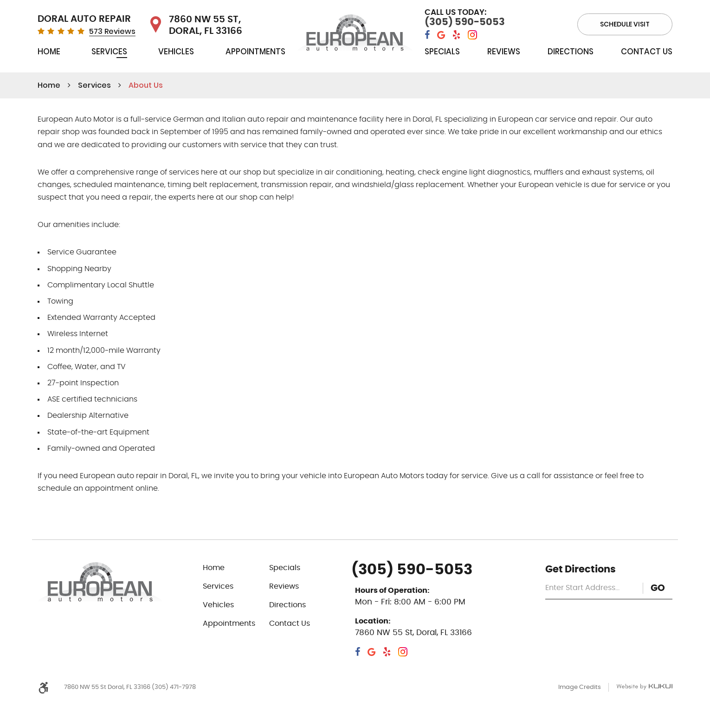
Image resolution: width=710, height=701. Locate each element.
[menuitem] (49, 53)
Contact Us (646, 51)
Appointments (255, 51)
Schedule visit (625, 24)
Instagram (472, 35)
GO (658, 588)
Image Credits (579, 687)
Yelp (456, 35)
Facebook (427, 35)
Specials (442, 51)
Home (49, 51)
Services (109, 51)
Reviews (503, 51)
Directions (571, 51)
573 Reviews (112, 31)
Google (441, 35)
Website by (644, 687)
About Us (146, 85)
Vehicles (176, 51)
